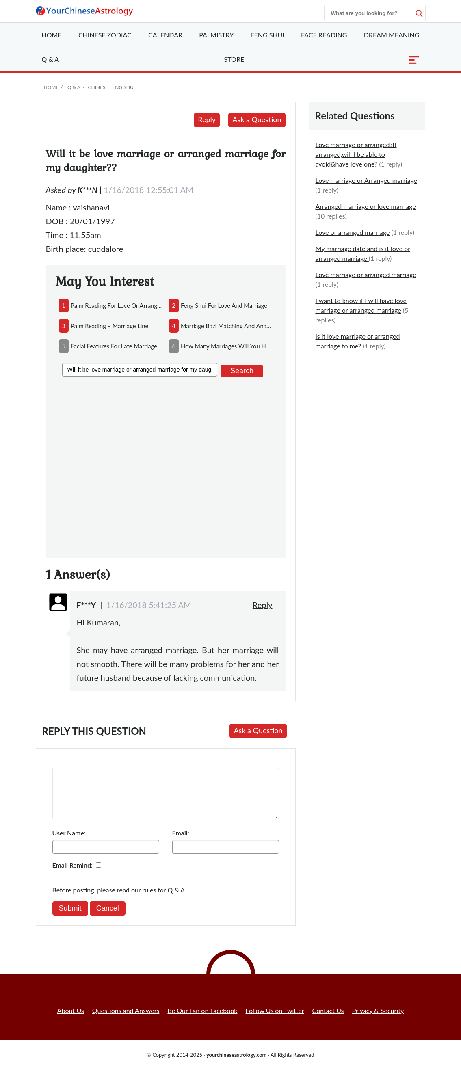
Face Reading (324, 35)
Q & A (50, 59)
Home (52, 35)
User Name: (69, 842)
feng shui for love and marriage (224, 305)
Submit (70, 918)
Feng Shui (267, 35)
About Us (70, 1020)
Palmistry (216, 35)
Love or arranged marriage (353, 232)
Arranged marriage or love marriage (366, 206)
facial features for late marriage (114, 346)
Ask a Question (256, 119)
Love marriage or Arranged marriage (367, 180)
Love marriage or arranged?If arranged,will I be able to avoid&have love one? (356, 154)
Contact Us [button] (328, 1020)
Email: (180, 842)
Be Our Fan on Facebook (203, 1020)
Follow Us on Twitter (275, 1020)
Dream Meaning (392, 35)
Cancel (107, 918)
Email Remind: (72, 875)
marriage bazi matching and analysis (226, 325)
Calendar (165, 35)
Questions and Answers (126, 1020)
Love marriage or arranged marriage (366, 274)
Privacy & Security (378, 1020)
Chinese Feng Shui (111, 87)
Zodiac (105, 35)
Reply (207, 119)
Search (241, 371)
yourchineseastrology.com (236, 1064)
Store (234, 59)
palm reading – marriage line (109, 325)
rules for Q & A (164, 899)
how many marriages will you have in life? (226, 346)
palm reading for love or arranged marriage (116, 305)
